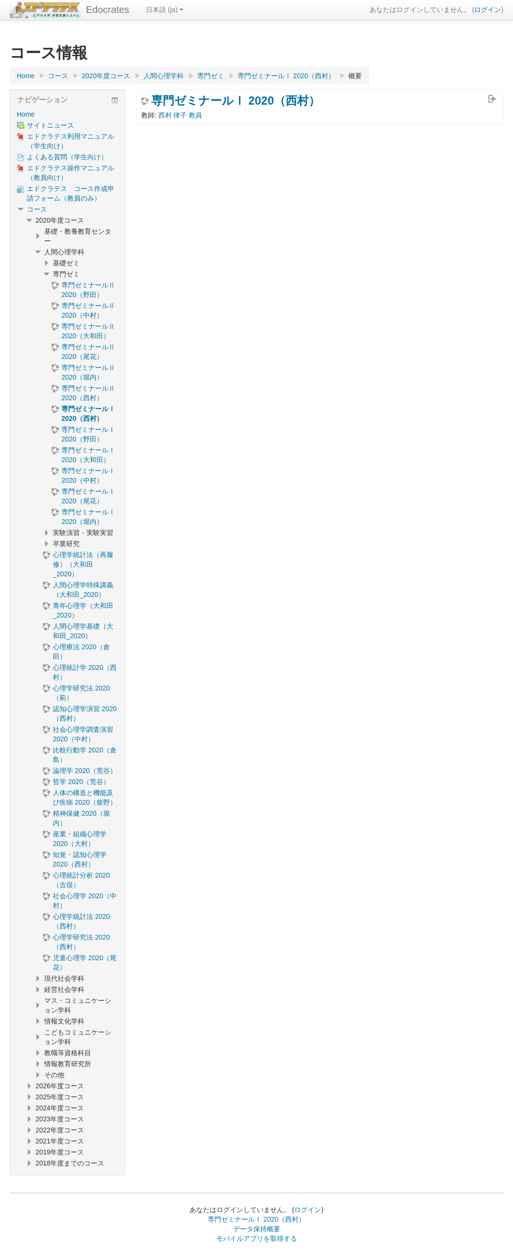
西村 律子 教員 (180, 115)
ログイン (487, 9)
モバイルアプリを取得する (256, 1238)
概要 (355, 76)
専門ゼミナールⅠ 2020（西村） (235, 101)
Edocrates (107, 9)
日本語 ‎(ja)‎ (164, 9)
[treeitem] (67, 114)
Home (26, 114)
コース (37, 209)
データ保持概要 (256, 1229)
